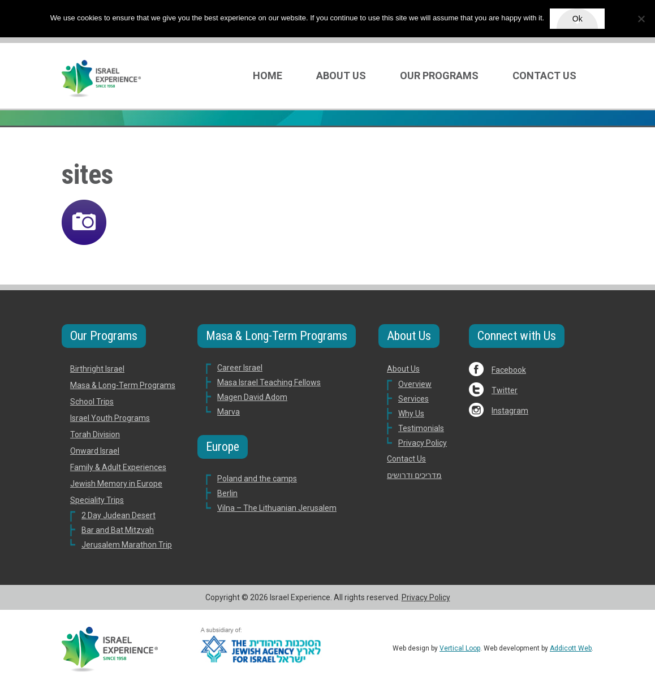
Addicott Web (571, 648)
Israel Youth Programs (110, 418)
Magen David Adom (252, 397)
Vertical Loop (459, 648)
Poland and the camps (257, 478)
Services (413, 398)
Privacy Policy (422, 442)
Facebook (509, 369)
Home (267, 75)
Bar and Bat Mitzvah (117, 530)
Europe (222, 447)
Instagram (510, 410)
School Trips (92, 401)
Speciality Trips (97, 500)
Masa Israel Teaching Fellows (269, 382)
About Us (341, 75)
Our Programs (439, 75)
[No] (641, 18)
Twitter (505, 390)
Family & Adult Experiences (118, 467)
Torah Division (95, 434)
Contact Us (544, 75)
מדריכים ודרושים (414, 475)
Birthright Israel (97, 368)
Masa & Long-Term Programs (122, 385)
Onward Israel (94, 450)
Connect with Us (516, 336)
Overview (415, 384)
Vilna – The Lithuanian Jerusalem (277, 508)
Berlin (227, 493)
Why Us (411, 413)
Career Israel (239, 367)
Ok (577, 18)
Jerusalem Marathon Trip (126, 544)
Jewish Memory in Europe (116, 483)
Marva (228, 411)
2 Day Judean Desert (118, 515)
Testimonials (421, 428)
